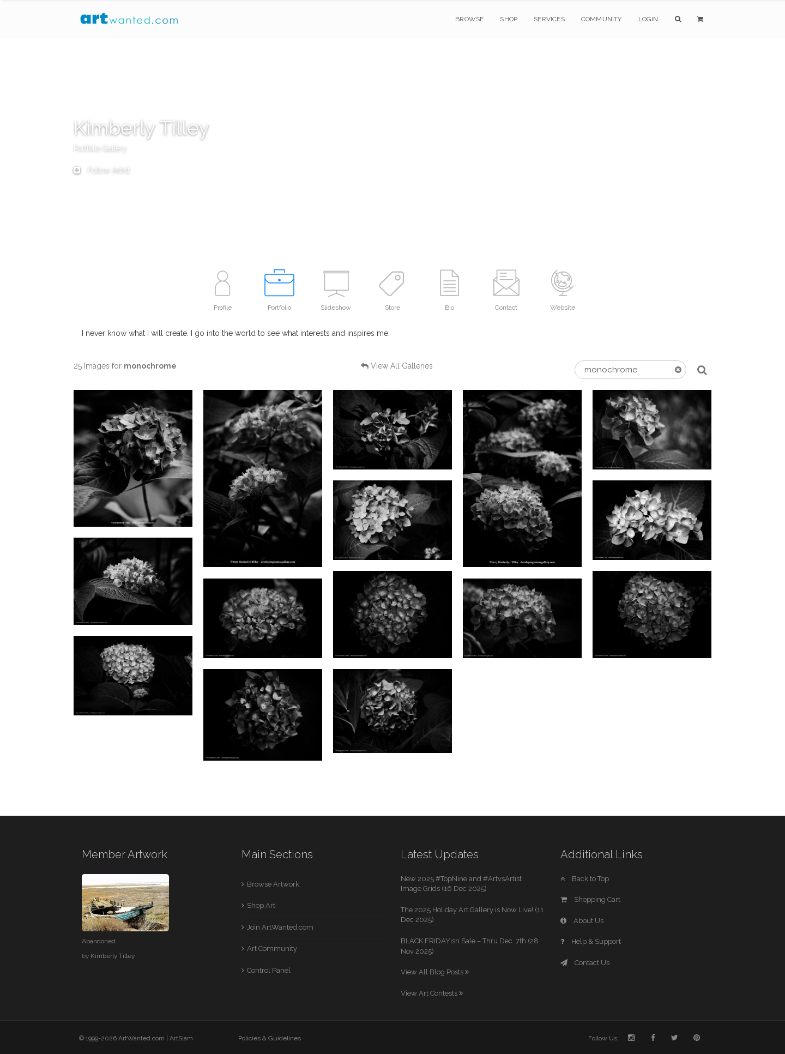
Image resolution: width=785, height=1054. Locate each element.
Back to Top (584, 879)
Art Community (272, 948)
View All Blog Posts (435, 972)
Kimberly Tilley (112, 956)
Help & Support (590, 941)
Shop (508, 19)
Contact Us (584, 963)
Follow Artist (102, 170)
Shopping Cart (590, 899)
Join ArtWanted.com (280, 927)
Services (549, 19)
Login (648, 19)
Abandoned (99, 941)
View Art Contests (432, 993)
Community (601, 19)
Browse (469, 19)
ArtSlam (181, 1038)
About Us (581, 921)
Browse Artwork (273, 884)
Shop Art (261, 905)
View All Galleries (402, 366)
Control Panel (269, 970)
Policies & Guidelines (269, 1038)
